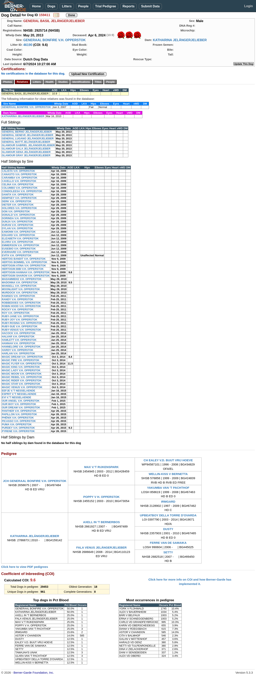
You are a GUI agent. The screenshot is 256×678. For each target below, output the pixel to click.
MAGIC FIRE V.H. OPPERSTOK (20, 360)
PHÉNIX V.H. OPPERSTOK (18, 417)
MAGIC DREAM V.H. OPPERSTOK (22, 356)
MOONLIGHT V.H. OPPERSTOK (21, 289)
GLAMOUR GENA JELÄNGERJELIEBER (26, 152)
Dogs (51, 6)
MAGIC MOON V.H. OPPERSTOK (22, 373)
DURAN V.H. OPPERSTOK (18, 224)
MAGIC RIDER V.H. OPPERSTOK (22, 380)
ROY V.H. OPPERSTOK (16, 312)
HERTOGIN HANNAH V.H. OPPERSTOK (26, 272)
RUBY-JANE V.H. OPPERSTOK (20, 316)
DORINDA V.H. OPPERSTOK (19, 218)
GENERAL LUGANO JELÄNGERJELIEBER (28, 138)
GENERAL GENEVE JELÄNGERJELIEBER (27, 135)
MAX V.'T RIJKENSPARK (101, 467)
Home (36, 6)
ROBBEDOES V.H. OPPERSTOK (21, 302)
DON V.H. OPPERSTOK (16, 211)
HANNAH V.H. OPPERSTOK (18, 343)
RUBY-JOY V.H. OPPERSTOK (19, 319)
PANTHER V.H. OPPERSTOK (19, 410)
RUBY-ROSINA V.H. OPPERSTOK (22, 323)
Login (248, 6)
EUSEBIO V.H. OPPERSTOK (19, 248)
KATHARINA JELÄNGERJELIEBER (180, 40)
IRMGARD (168, 501)
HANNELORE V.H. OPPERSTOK (21, 346)
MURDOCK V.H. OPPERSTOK (20, 292)
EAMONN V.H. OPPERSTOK (19, 231)
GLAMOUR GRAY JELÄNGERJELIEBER (26, 155)
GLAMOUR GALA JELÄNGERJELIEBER (26, 148)
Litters (67, 6)
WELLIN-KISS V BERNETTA (168, 474)
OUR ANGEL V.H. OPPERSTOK (21, 400)
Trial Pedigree (105, 6)
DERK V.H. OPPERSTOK (17, 201)
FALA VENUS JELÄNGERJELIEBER (101, 547)
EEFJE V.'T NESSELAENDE (18, 390)
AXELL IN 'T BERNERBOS (101, 522)
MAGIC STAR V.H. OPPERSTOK (21, 383)
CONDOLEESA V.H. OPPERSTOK (22, 191)
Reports (128, 6)
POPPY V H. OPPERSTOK (101, 496)
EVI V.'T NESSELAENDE (16, 397)
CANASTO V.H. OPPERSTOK (19, 174)
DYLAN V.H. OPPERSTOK (17, 228)
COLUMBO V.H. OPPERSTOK (20, 187)
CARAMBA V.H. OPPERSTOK (19, 177)
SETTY (168, 552)
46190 (27, 45)
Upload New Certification (87, 74)
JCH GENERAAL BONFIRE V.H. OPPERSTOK (35, 481)
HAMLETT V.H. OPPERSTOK (19, 339)
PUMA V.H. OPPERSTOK (17, 424)
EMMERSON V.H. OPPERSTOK (20, 245)
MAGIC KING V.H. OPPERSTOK (21, 366)
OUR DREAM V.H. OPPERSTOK (21, 407)
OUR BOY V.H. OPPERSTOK (19, 404)
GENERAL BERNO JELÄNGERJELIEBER (27, 131)
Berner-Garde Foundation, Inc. (34, 672)
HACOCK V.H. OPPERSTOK (19, 333)
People (83, 6)
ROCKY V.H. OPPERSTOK (17, 309)
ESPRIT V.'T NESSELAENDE (19, 393)
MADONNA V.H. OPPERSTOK (20, 282)
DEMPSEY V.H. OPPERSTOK (19, 197)
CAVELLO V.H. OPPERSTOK (19, 181)
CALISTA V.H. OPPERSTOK (18, 170)
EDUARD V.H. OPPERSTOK (18, 235)
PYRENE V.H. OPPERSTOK (18, 431)
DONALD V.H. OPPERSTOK (18, 214)
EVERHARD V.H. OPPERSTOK (20, 252)
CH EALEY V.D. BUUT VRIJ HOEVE (168, 460)
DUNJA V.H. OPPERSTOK (17, 221)
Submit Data (150, 6)
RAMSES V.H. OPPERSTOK (18, 295)
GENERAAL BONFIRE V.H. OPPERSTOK (54, 40)
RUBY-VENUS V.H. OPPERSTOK (21, 329)
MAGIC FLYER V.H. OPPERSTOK (22, 363)
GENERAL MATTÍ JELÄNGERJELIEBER (26, 141)
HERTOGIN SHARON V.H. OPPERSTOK (26, 275)
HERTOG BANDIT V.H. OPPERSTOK (24, 258)
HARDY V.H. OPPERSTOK (17, 350)
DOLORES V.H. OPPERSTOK (19, 208)
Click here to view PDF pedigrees (24, 566)
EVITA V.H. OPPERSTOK (17, 255)
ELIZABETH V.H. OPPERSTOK (20, 238)
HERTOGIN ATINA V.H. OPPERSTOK (24, 265)
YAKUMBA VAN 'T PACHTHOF (168, 487)
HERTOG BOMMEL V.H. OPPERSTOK (24, 262)
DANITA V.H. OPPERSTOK (18, 194)
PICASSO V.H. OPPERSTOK (19, 421)
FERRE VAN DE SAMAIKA (168, 542)
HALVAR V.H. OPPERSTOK (18, 336)
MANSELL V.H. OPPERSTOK (19, 285)
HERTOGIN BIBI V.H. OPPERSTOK (23, 268)
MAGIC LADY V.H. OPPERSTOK (21, 370)
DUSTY (168, 529)
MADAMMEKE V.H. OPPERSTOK (22, 279)
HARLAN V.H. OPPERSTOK (18, 353)
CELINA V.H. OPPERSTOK (18, 184)
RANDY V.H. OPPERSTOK (17, 299)
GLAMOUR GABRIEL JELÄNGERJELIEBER (28, 145)
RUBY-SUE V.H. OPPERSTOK (20, 326)
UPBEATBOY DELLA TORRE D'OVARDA (168, 515)
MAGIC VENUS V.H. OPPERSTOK (22, 387)
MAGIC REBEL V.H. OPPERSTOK (22, 377)
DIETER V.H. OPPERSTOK (18, 204)
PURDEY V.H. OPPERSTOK (18, 427)
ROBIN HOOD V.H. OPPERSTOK (21, 306)
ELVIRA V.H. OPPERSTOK (17, 241)
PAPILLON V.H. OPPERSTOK (19, 414)
